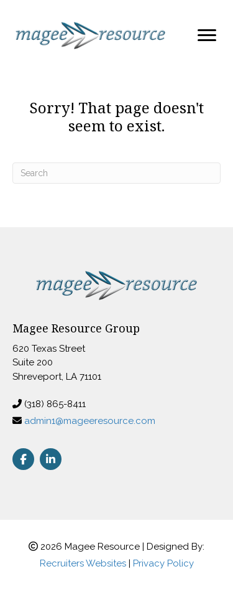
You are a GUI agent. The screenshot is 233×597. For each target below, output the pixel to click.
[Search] (116, 173)
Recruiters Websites (83, 563)
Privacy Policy (163, 563)
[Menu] (207, 35)
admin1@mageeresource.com (89, 420)
